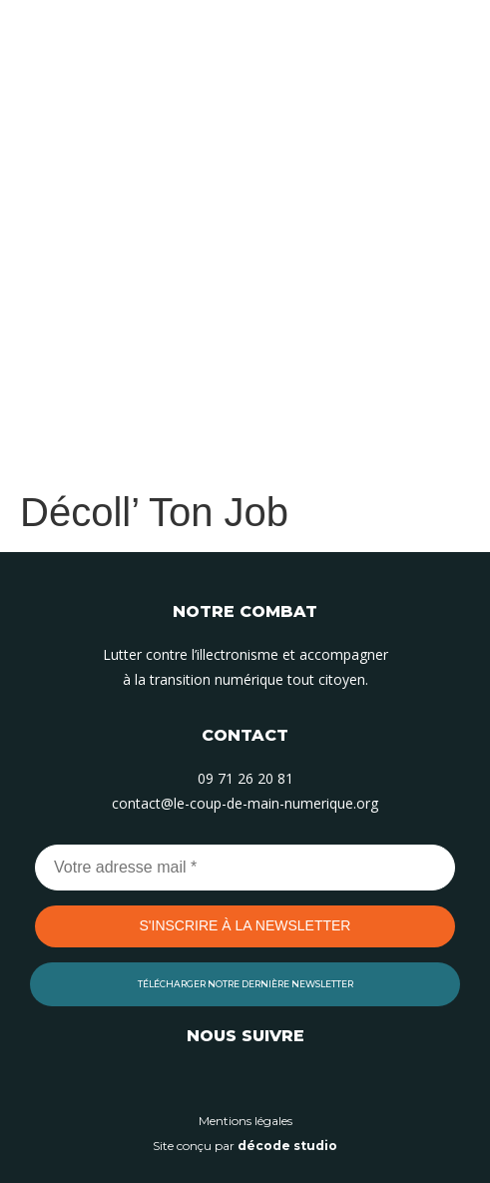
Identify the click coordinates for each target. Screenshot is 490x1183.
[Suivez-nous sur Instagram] (245, 1081)
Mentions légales (245, 1120)
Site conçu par (245, 1145)
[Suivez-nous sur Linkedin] (201, 1081)
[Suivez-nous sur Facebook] (290, 1081)
